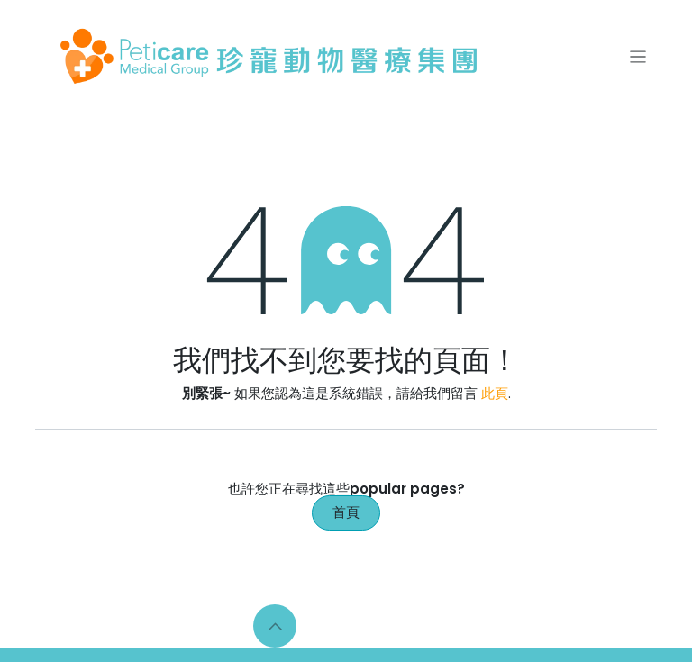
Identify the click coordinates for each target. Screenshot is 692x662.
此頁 (494, 393)
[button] (274, 626)
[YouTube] (422, 625)
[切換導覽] (638, 56)
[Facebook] (312, 625)
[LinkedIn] (385, 625)
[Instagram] (349, 625)
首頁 (346, 512)
